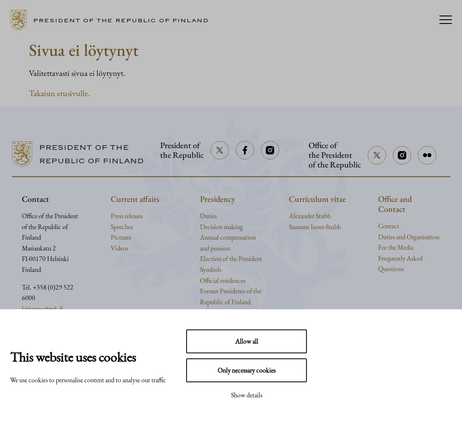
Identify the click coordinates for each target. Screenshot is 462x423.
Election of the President (231, 258)
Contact (388, 226)
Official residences (222, 280)
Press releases (127, 216)
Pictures (121, 237)
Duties (208, 216)
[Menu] (445, 20)
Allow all (246, 341)
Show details (246, 395)
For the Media (395, 247)
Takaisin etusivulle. (59, 93)
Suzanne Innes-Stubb (315, 226)
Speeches (122, 226)
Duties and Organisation (408, 236)
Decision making (221, 226)
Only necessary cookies (246, 370)
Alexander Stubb (310, 216)
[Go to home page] (112, 20)
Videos (119, 248)
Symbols (210, 269)
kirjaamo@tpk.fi (42, 308)
